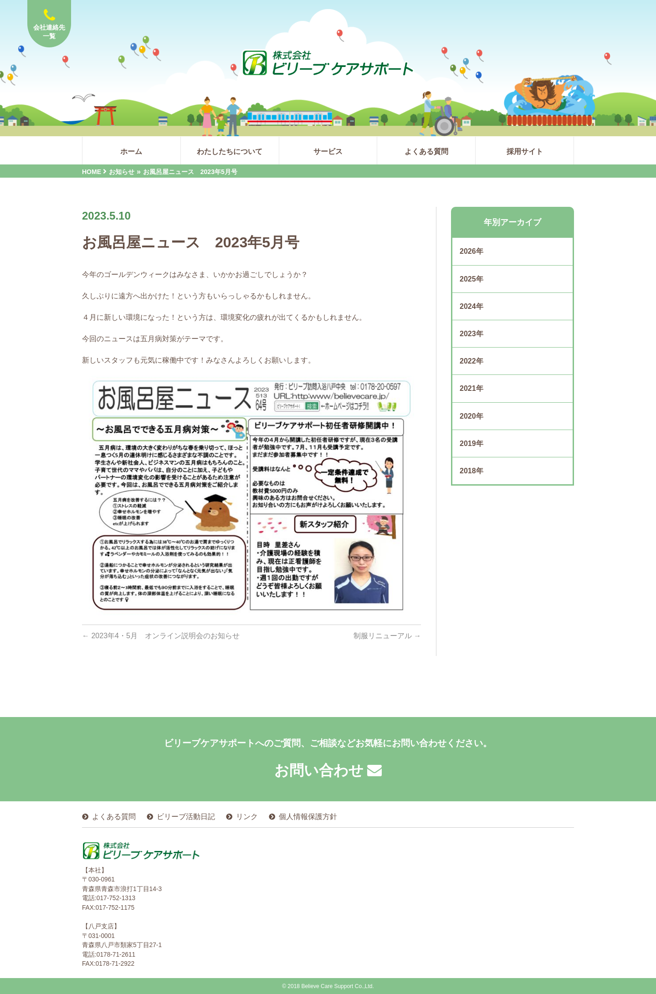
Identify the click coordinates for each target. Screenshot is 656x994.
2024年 (471, 306)
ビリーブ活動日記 (186, 816)
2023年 (471, 334)
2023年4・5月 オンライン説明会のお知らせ (161, 636)
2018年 (471, 471)
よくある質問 (114, 816)
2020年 (471, 416)
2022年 (471, 361)
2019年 (471, 443)
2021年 (471, 388)
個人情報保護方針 (308, 816)
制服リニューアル (387, 636)
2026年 (471, 251)
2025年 (471, 279)
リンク (247, 816)
